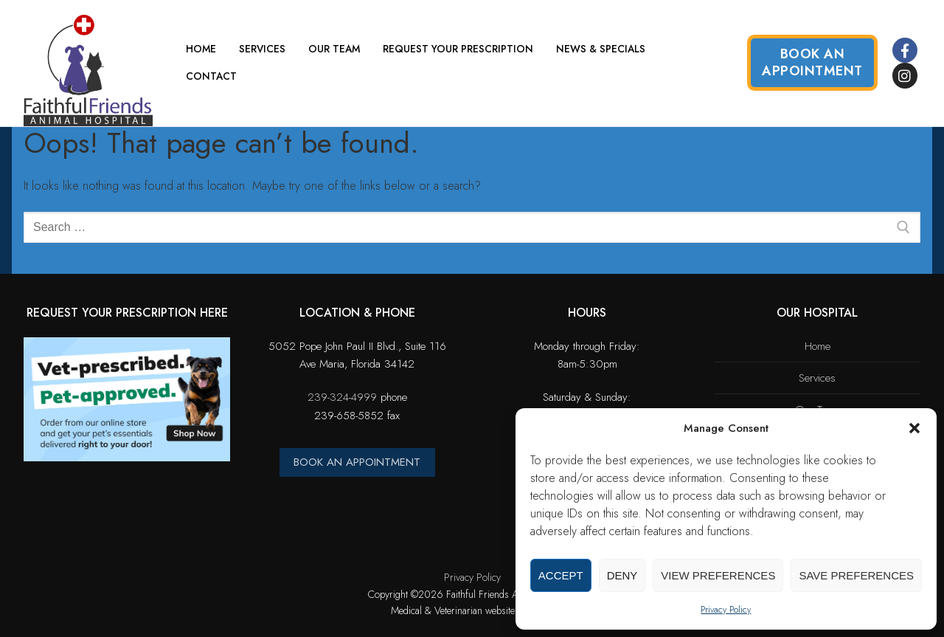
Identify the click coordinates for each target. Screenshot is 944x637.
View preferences (718, 575)
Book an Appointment (812, 62)
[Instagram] (904, 75)
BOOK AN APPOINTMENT (357, 462)
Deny (622, 575)
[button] (914, 428)
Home (817, 346)
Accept (560, 575)
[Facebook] (904, 50)
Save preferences (856, 575)
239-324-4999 (342, 397)
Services (817, 378)
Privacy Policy (726, 609)
